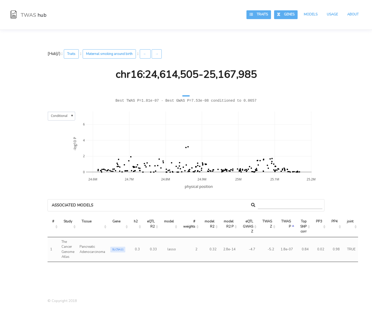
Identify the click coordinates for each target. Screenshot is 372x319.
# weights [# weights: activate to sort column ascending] (189, 224)
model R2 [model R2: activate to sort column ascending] (210, 224)
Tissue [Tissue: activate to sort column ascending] (86, 221)
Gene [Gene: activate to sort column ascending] (116, 221)
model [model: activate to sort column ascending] (169, 221)
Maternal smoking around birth (109, 54)
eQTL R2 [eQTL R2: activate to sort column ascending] (151, 224)
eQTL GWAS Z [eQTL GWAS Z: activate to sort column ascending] (248, 226)
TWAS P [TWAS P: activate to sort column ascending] (286, 224)
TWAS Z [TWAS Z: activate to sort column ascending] (267, 224)
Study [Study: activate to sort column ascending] (68, 221)
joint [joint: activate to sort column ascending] (350, 221)
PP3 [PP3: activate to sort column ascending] (319, 221)
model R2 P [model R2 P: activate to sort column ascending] (229, 224)
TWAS (28, 15)
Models (310, 14)
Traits (259, 14)
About (353, 14)
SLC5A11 (117, 249)
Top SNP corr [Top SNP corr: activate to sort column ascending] (303, 226)
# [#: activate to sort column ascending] (53, 221)
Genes (286, 14)
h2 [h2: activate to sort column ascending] (136, 221)
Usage (332, 14)
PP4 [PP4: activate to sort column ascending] (334, 221)
